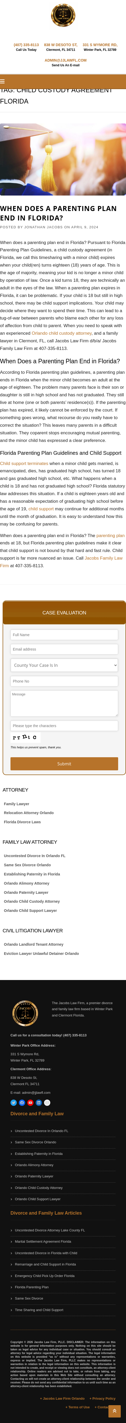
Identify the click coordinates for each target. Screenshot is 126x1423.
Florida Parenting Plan (32, 1287)
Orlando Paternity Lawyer (26, 892)
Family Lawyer (16, 804)
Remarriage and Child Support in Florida (45, 1264)
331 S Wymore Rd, (24, 1054)
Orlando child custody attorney (61, 333)
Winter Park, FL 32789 (27, 1060)
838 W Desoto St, (23, 1078)
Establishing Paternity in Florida (32, 874)
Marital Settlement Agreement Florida (43, 1241)
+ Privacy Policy (103, 1398)
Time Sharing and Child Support (39, 1310)
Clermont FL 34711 (25, 1084)
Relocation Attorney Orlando (29, 813)
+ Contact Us (105, 1407)
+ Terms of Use (77, 1407)
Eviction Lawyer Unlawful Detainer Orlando (41, 953)
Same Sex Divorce (29, 1298)
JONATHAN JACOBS (43, 227)
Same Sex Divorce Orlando (27, 865)
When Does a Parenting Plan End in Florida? (58, 213)
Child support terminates (24, 463)
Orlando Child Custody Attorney (32, 901)
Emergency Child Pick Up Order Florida (45, 1276)
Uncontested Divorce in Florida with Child (46, 1253)
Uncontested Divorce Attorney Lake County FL (50, 1230)
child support (41, 508)
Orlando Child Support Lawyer (30, 910)
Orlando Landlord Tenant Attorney (33, 944)
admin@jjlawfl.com (36, 1093)
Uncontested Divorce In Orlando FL (34, 856)
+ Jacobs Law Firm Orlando (62, 1398)
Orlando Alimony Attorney (26, 883)
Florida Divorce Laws (22, 822)
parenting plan (110, 535)
